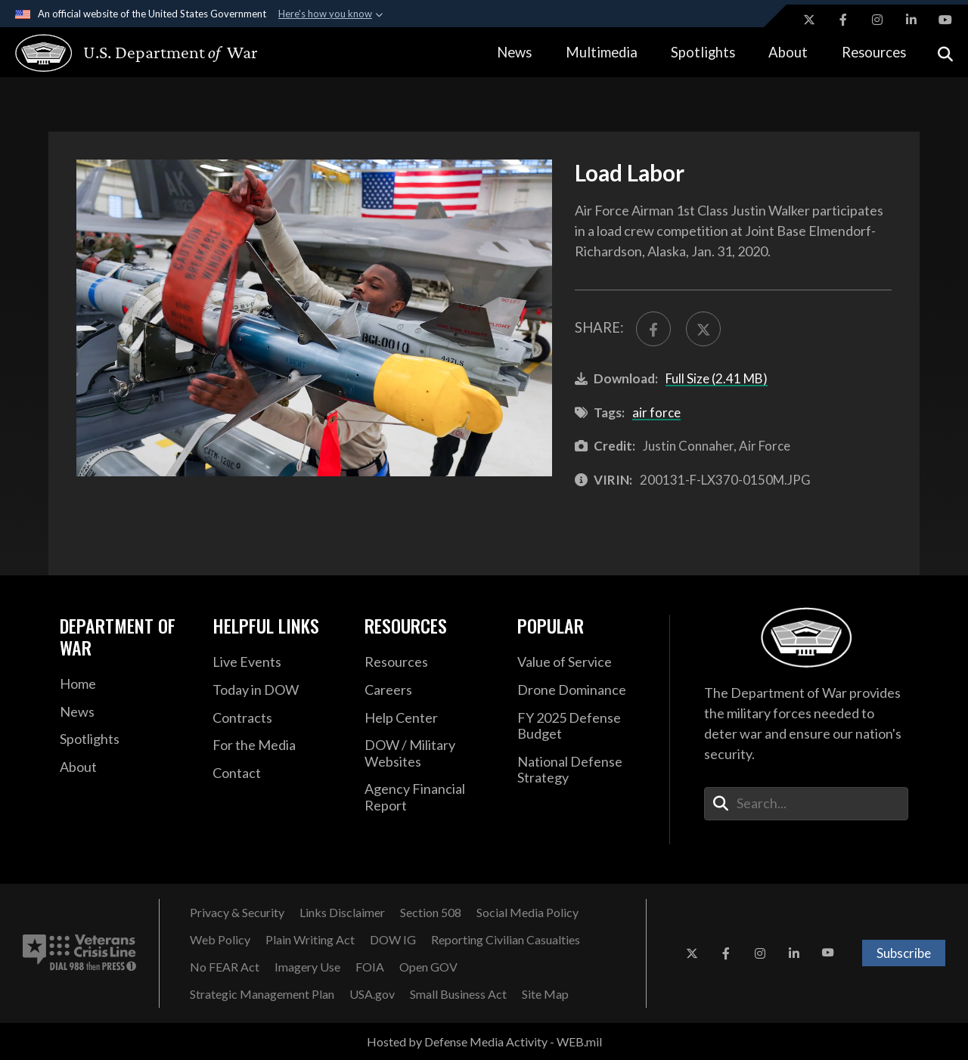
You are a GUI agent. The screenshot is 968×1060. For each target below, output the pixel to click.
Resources (874, 52)
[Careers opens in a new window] (430, 690)
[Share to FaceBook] (653, 328)
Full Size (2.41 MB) (717, 378)
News (514, 52)
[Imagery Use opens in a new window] (307, 967)
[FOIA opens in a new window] (370, 967)
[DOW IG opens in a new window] (393, 939)
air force (656, 412)
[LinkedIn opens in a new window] (911, 19)
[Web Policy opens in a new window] (220, 939)
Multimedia (602, 52)
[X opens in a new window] (809, 19)
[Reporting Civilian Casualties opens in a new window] (506, 939)
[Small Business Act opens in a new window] (458, 994)
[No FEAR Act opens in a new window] (224, 967)
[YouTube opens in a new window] (945, 19)
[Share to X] (703, 328)
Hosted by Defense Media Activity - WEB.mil (484, 1041)
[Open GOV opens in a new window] (428, 967)
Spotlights (703, 52)
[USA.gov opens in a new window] (372, 994)
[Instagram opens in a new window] (877, 19)
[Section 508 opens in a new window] (430, 912)
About (788, 52)
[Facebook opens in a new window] (843, 19)
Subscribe (903, 953)
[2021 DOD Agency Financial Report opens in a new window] (430, 797)
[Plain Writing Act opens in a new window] (310, 939)
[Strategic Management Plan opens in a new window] (262, 994)
